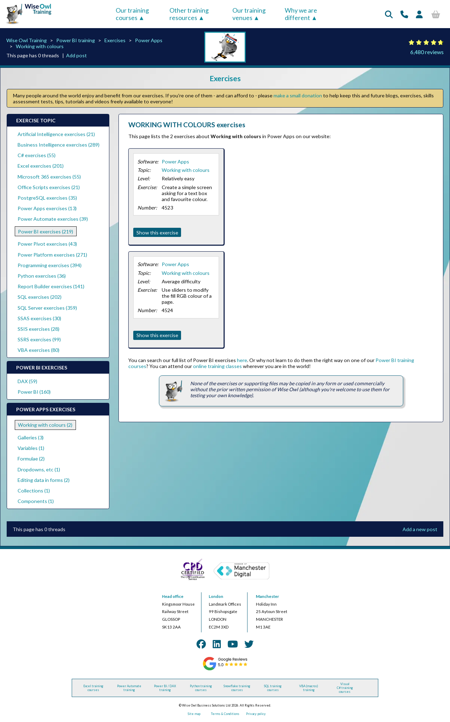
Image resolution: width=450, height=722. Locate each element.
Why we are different (301, 14)
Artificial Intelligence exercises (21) (56, 134)
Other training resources (189, 14)
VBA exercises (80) (38, 350)
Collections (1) (34, 491)
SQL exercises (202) (40, 297)
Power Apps (148, 40)
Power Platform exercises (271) (52, 255)
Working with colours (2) (45, 425)
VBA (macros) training (308, 688)
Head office (173, 596)
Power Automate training (129, 688)
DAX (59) (27, 381)
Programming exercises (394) (50, 265)
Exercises (115, 40)
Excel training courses (93, 688)
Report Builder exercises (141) (51, 286)
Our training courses (132, 14)
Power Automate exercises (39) (53, 219)
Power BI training (75, 40)
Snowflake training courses (237, 688)
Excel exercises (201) (41, 166)
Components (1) (36, 501)
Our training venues (249, 14)
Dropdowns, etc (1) (39, 469)
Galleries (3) (31, 437)
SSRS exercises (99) (39, 339)
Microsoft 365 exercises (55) (49, 177)
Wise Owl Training (26, 40)
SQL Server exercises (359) (47, 308)
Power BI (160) (34, 392)
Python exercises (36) (42, 276)
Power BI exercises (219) (45, 231)
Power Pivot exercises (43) (47, 244)
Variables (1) (31, 448)
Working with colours (40, 46)
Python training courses (201, 688)
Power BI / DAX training (165, 688)
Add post (76, 55)
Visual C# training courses (345, 688)
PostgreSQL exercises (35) (47, 198)
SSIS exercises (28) (38, 329)
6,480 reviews (427, 52)
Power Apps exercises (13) (47, 208)
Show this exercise (157, 233)
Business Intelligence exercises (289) (58, 145)
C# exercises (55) (37, 155)
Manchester (267, 596)
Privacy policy (256, 714)
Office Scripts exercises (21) (49, 187)
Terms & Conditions (225, 714)
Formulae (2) (31, 459)
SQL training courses (273, 688)
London (216, 596)
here (242, 360)
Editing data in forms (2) (44, 480)
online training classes (217, 366)
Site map (194, 714)
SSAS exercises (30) (39, 318)
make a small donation (298, 95)
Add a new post (420, 529)
